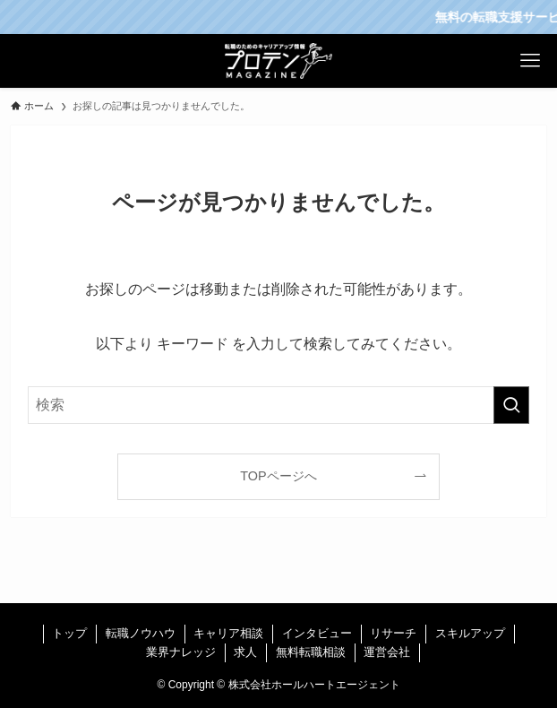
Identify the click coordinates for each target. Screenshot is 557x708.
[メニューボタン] (530, 61)
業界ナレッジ (181, 652)
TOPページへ (278, 476)
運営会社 (387, 652)
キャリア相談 (228, 633)
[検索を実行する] (511, 405)
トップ (69, 633)
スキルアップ (470, 633)
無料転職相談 (311, 652)
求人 (245, 652)
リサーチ (393, 633)
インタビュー (317, 633)
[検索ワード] (278, 405)
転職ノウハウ (141, 633)
